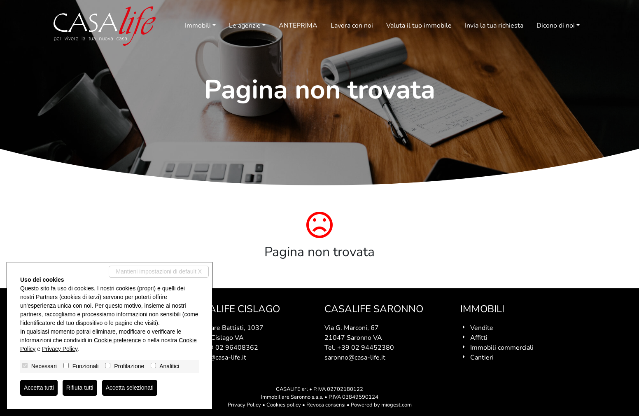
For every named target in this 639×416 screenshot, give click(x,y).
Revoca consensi (325, 405)
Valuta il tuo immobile (419, 25)
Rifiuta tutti (79, 387)
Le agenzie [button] (245, 25)
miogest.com (396, 405)
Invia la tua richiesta (494, 25)
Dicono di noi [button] (555, 25)
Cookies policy (283, 405)
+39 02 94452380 (365, 347)
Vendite (481, 327)
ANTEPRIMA (298, 25)
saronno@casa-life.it (354, 357)
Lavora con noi (352, 25)
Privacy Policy (244, 405)
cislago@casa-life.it (217, 357)
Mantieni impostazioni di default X (159, 271)
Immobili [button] (198, 25)
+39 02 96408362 (229, 347)
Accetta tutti (39, 387)
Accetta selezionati (130, 387)
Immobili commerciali (502, 347)
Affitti (478, 337)
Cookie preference (117, 340)
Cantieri (482, 357)
